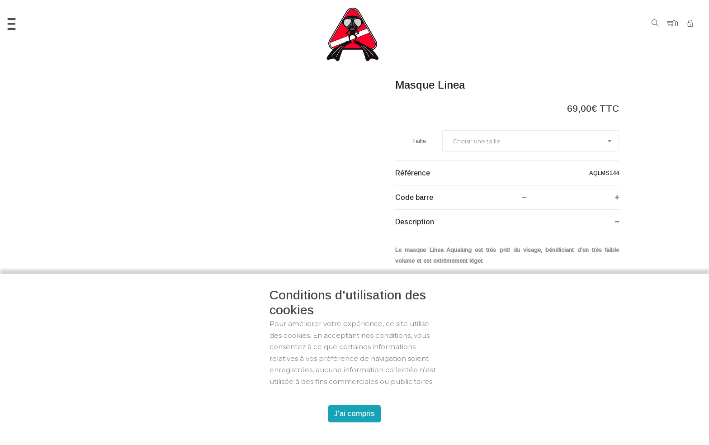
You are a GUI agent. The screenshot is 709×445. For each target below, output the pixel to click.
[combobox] (531, 141)
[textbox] (476, 141)
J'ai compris (354, 413)
